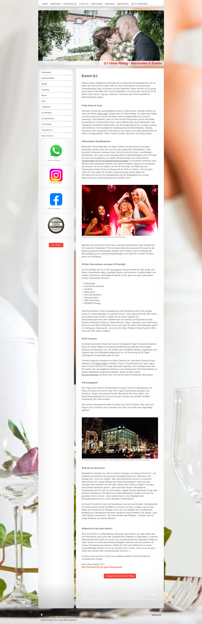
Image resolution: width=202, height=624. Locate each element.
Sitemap (59, 615)
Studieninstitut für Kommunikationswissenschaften (105, 161)
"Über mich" (102, 114)
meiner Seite (101, 363)
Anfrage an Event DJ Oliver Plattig (120, 576)
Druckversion (48, 615)
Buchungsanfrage (90, 375)
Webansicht (156, 615)
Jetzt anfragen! (56, 245)
